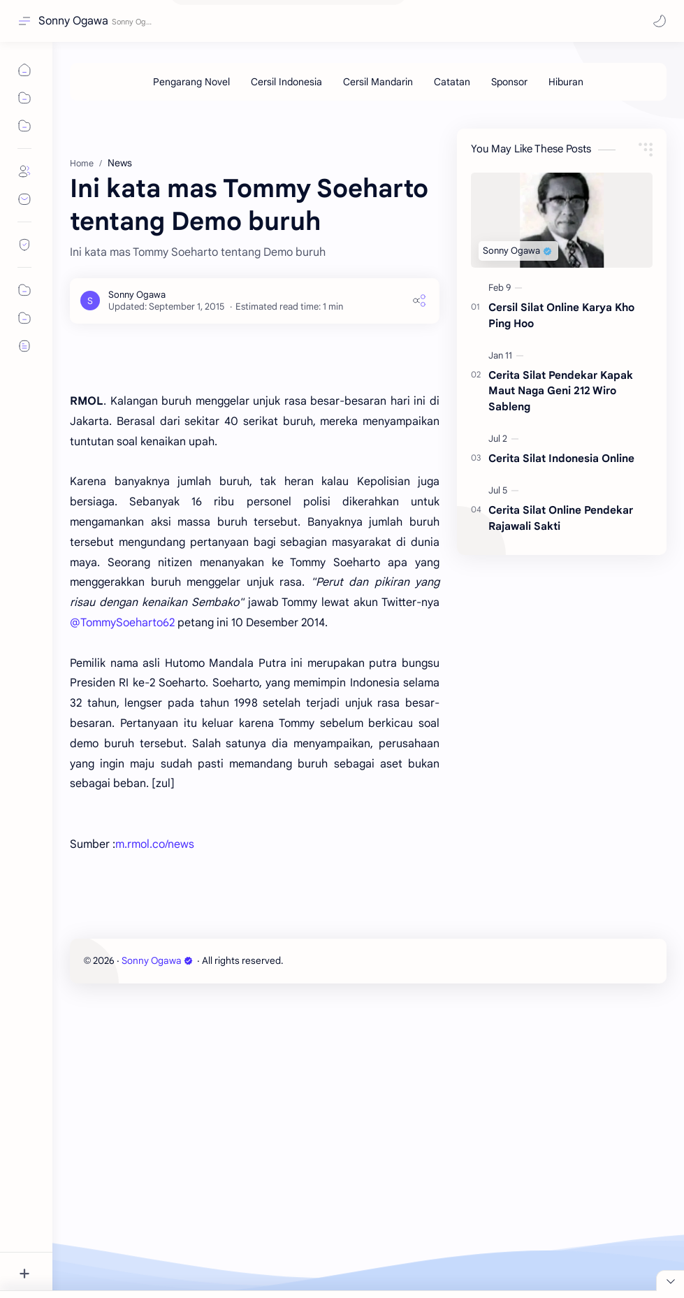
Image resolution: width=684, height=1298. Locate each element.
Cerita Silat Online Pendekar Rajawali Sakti (560, 595)
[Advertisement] (368, 146)
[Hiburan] (565, 82)
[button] (659, 20)
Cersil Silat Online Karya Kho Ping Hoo (561, 392)
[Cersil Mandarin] (378, 82)
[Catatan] (452, 82)
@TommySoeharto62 (122, 923)
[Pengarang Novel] (191, 82)
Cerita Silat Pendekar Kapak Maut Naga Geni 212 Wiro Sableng (560, 468)
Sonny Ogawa (73, 21)
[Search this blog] (290, 21)
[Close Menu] (670, 1217)
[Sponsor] (509, 82)
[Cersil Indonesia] (286, 82)
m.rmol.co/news (154, 1145)
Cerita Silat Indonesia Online (561, 535)
